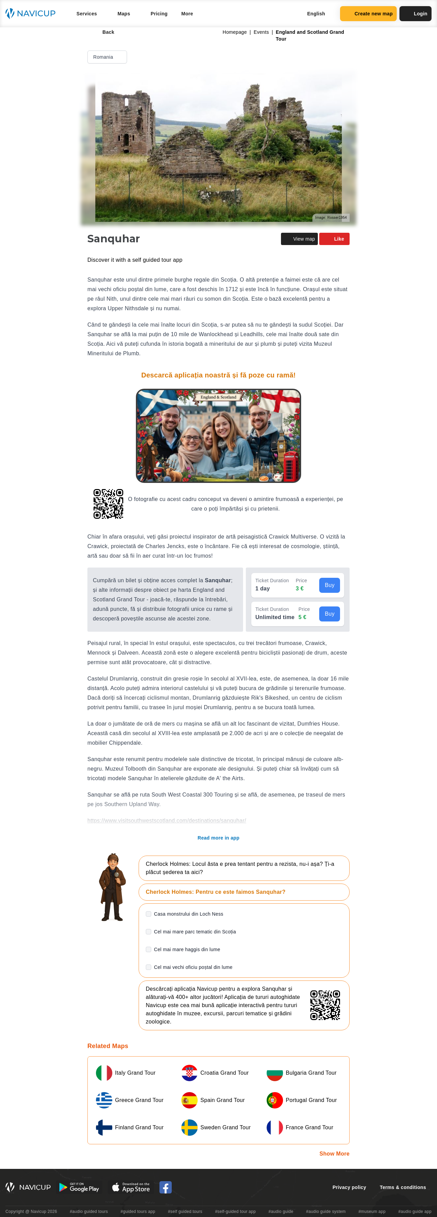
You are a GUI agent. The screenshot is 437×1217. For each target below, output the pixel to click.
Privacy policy (349, 1187)
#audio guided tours (89, 1211)
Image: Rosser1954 (331, 217)
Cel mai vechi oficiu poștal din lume (193, 967)
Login (415, 13)
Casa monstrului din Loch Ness (188, 914)
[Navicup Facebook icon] (165, 1187)
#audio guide (281, 1211)
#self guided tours (185, 1211)
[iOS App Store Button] (131, 1187)
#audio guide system (326, 1211)
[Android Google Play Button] (79, 1187)
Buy (330, 585)
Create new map (368, 13)
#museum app (372, 1211)
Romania (108, 57)
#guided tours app (138, 1211)
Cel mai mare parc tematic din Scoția (195, 931)
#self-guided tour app (235, 1211)
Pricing (159, 13)
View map (299, 238)
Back (103, 32)
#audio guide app (415, 1211)
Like (334, 238)
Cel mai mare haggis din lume (187, 949)
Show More (335, 1154)
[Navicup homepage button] (32, 13)
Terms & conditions (403, 1187)
